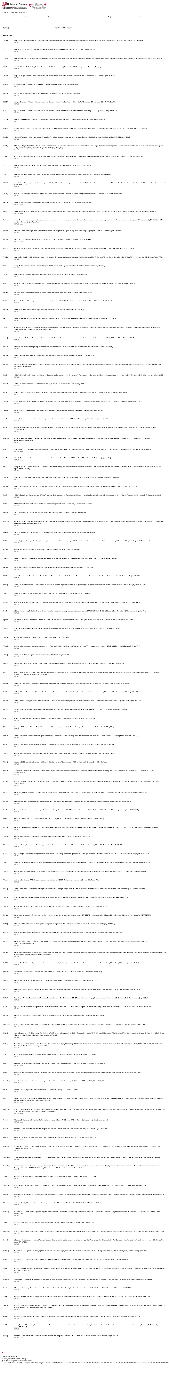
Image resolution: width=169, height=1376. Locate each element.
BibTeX (16, 42)
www (21, 204)
